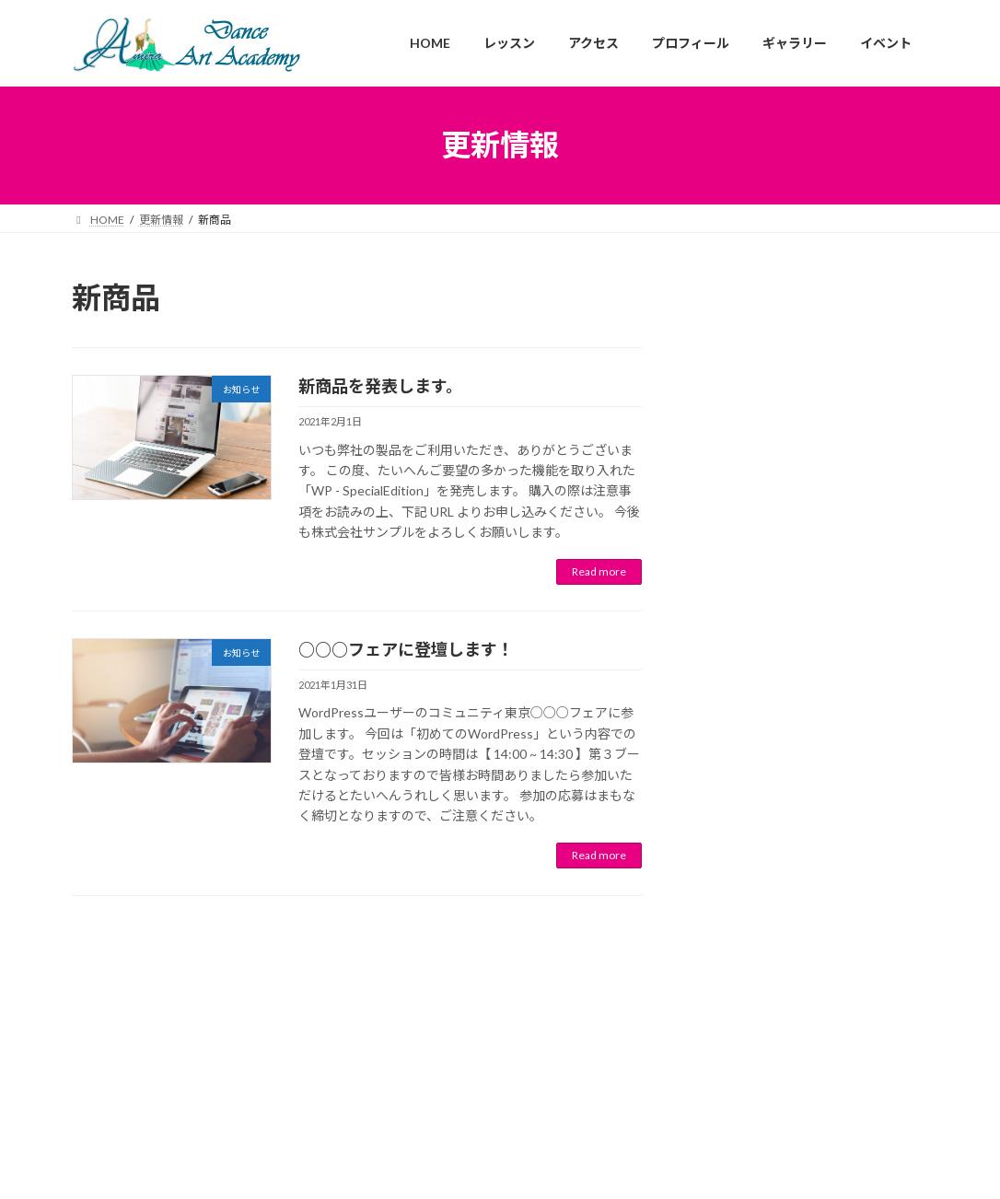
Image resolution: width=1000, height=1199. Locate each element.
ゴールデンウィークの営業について (807, 357)
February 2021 (744, 831)
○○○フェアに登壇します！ (406, 649)
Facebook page (500, 1115)
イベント (861, 480)
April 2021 (732, 796)
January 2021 (741, 866)
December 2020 (749, 900)
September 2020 (751, 935)
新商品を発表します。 (380, 386)
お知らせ (804, 334)
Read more (599, 571)
